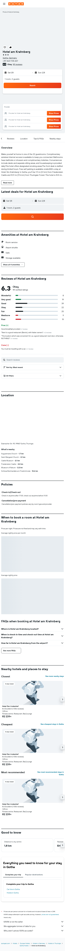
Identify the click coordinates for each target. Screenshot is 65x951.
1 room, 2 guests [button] (12, 79)
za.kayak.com (5, 902)
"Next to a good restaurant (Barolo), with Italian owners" (26, 332)
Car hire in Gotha (13, 848)
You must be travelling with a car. (17, 349)
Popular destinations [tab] (34, 833)
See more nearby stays (54, 635)
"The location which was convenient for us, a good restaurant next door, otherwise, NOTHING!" (32, 337)
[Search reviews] (34, 359)
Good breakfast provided (14, 329)
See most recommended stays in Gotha (50, 732)
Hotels (15, 902)
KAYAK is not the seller (34, 880)
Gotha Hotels (24, 904)
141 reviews (17, 64)
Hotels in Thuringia (54, 902)
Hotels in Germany (39, 902)
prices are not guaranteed (50, 873)
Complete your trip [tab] (13, 833)
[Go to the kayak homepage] (16, 3)
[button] (4, 4)
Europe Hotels (25, 902)
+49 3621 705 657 (10, 61)
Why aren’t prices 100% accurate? (34, 889)
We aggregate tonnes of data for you (34, 884)
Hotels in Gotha (13, 851)
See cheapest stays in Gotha (52, 683)
